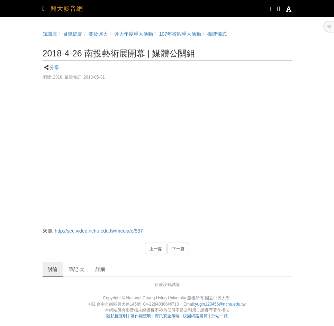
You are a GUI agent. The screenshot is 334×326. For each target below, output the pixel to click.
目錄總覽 (72, 34)
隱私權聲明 (116, 316)
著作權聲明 (140, 316)
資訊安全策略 (167, 316)
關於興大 (98, 34)
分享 (54, 67)
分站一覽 (219, 316)
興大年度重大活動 (133, 34)
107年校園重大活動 (180, 34)
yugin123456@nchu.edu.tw (220, 304)
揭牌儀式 (217, 34)
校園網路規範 (195, 316)
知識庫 (50, 34)
